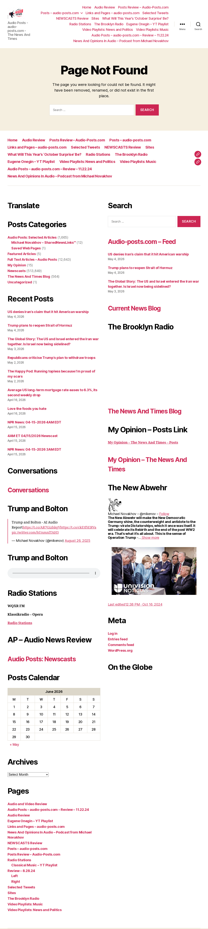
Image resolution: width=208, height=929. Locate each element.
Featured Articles (22, 254)
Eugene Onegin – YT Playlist (147, 24)
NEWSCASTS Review (72, 19)
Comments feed (121, 646)
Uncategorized (20, 283)
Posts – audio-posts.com (60, 13)
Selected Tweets (155, 13)
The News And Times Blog (29, 277)
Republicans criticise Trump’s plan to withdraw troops (51, 358)
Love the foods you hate (27, 409)
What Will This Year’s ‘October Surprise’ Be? (135, 19)
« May (14, 745)
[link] (164, 514)
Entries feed (118, 640)
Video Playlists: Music (152, 30)
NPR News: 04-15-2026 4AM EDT (34, 423)
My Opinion (17, 266)
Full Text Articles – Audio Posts (32, 260)
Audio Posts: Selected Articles (32, 238)
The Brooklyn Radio (108, 24)
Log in (112, 634)
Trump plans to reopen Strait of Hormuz (40, 326)
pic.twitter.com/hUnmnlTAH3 (35, 533)
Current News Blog (140, 308)
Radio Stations (80, 24)
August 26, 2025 (77, 541)
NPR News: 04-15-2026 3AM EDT (34, 450)
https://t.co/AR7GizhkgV (41, 528)
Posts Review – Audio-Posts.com (143, 8)
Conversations (32, 490)
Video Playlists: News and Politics (107, 30)
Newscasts (17, 271)
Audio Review (104, 8)
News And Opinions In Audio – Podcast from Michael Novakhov (121, 41)
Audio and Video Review (27, 805)
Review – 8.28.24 (21, 871)
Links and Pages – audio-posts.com (113, 13)
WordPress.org (120, 651)
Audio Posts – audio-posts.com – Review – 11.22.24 (130, 36)
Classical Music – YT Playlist (34, 866)
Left (14, 877)
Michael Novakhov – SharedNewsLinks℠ (43, 243)
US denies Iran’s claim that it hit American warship (48, 312)
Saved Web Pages (26, 249)
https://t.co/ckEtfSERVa (78, 528)
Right (15, 882)
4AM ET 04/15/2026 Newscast (33, 436)
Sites (95, 19)
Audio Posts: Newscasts (49, 659)
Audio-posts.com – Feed (149, 241)
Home (86, 8)
